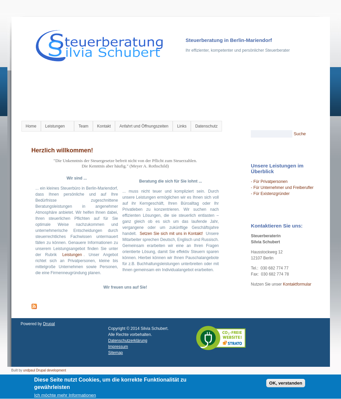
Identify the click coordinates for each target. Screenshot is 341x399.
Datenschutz (206, 126)
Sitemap (115, 352)
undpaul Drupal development (44, 370)
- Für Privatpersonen (269, 181)
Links (181, 126)
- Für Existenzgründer (270, 193)
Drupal (49, 323)
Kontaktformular (297, 284)
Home (31, 126)
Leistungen (56, 126)
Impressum (118, 346)
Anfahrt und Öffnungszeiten (143, 126)
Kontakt (104, 126)
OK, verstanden (285, 384)
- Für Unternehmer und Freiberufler (282, 187)
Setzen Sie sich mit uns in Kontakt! (171, 233)
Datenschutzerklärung (128, 340)
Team (83, 126)
